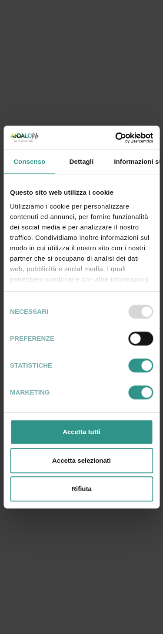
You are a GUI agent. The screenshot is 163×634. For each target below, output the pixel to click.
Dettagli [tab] (82, 161)
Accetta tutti (81, 431)
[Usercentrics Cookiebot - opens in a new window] (116, 137)
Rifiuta (81, 488)
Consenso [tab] (29, 161)
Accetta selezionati (81, 460)
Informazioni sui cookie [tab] (137, 161)
